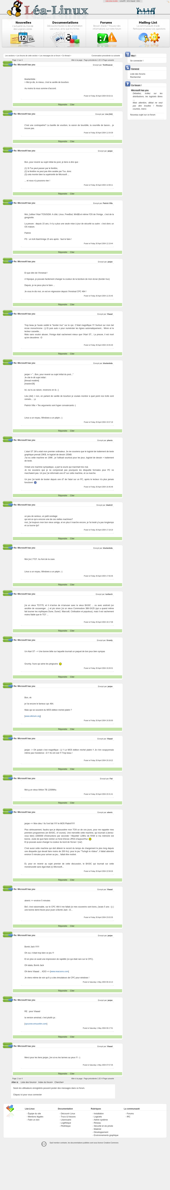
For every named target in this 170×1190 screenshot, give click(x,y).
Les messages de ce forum (50, 56)
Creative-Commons (111, 1143)
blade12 (109, 505)
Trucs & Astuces (68, 1116)
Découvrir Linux (68, 1113)
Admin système (101, 1120)
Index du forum (45, 1082)
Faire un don (33, 1120)
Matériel (97, 1129)
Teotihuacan (107, 65)
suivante (117, 56)
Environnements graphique (106, 1135)
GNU (138, 1)
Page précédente (90, 60)
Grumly (110, 640)
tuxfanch (109, 594)
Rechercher (135, 77)
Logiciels (98, 1116)
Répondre (62, 104)
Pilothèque (66, 1126)
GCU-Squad (131, 1)
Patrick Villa (108, 203)
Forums (130, 1113)
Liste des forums (28, 1082)
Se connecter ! (136, 61)
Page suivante (108, 60)
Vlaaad (109, 314)
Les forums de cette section (27, 56)
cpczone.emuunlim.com (36, 1024)
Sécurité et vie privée (103, 1126)
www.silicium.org (32, 716)
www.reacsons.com (59, 971)
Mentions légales (35, 1116)
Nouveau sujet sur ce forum (142, 115)
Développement (101, 1132)
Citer (72, 104)
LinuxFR (123, 1)
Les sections (10, 56)
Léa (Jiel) (108, 114)
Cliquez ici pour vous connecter (27, 1094)
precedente (106, 56)
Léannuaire (66, 1120)
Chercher (58, 1082)
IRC (128, 1116)
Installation (99, 1113)
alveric (110, 812)
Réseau (97, 1123)
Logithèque (66, 1123)
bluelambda (108, 363)
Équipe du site (34, 1113)
